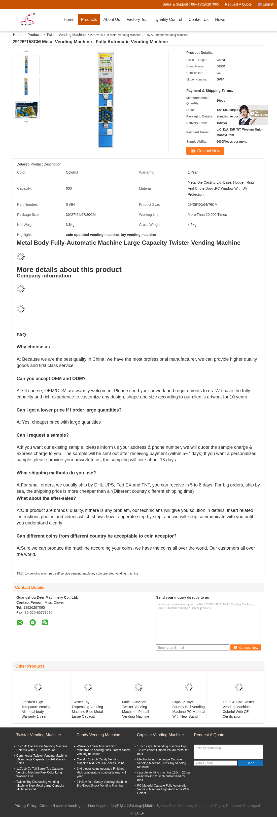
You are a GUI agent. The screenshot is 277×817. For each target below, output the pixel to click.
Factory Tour (138, 19)
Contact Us (199, 19)
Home (69, 19)
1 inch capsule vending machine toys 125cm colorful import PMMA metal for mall (162, 750)
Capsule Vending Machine (160, 735)
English (270, 4)
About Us (111, 19)
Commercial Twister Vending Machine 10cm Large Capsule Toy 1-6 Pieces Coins (41, 759)
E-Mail (121, 806)
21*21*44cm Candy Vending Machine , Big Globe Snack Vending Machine (102, 783)
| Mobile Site (152, 806)
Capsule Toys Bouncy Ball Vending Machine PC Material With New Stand (188, 709)
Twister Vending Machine (66, 35)
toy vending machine (38, 573)
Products (89, 19)
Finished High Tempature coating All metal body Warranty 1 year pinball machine (36, 711)
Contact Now (208, 151)
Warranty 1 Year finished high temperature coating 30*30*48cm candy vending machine (103, 750)
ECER (140, 813)
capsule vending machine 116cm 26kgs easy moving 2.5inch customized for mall (163, 776)
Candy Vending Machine (98, 735)
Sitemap (135, 806)
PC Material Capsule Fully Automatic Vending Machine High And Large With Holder (163, 789)
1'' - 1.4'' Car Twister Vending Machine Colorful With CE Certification (238, 709)
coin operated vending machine (117, 573)
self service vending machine (74, 573)
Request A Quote (238, 4)
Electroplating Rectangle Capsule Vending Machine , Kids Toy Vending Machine (161, 763)
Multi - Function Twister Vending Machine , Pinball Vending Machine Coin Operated (135, 711)
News (220, 19)
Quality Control (168, 19)
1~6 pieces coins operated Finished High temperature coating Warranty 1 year (101, 772)
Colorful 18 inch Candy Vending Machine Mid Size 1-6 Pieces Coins (100, 761)
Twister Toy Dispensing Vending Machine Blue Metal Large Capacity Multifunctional (87, 711)
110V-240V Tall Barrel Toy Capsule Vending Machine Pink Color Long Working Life (39, 772)
